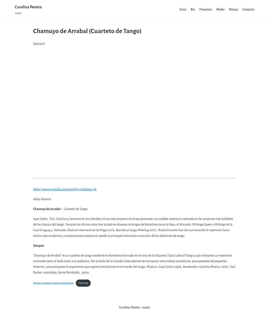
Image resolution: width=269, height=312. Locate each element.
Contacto (248, 9)
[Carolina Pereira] (28, 9)
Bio (193, 9)
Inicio (182, 9)
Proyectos (205, 9)
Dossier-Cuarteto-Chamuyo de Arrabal (53, 283)
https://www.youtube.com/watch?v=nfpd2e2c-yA (64, 189)
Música (233, 9)
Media (220, 9)
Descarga (83, 283)
